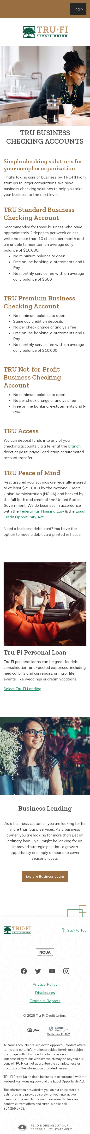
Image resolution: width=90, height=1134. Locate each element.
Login (79, 8)
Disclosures (45, 992)
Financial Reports (45, 1000)
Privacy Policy (45, 984)
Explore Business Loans (45, 876)
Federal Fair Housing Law (42, 511)
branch (74, 446)
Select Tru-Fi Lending (22, 688)
